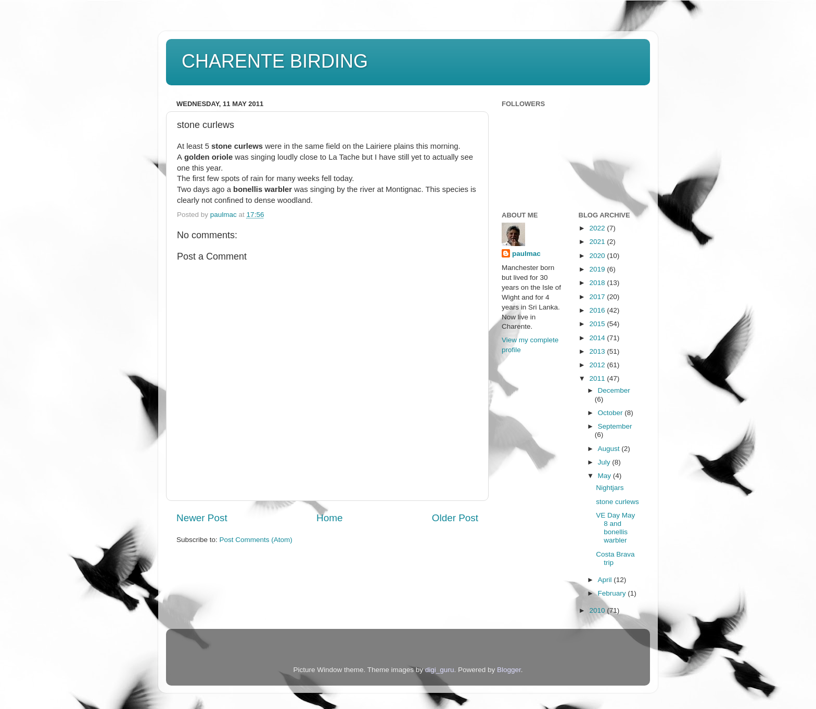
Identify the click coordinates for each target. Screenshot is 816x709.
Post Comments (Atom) (256, 540)
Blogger (509, 670)
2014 (598, 338)
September (615, 426)
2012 (598, 365)
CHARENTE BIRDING (275, 61)
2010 (598, 610)
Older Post (455, 517)
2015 (598, 324)
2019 (598, 269)
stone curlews (617, 502)
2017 (598, 297)
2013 (598, 351)
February (613, 593)
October (611, 413)
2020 (598, 256)
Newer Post (201, 517)
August (610, 449)
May (605, 476)
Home (329, 517)
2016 (598, 310)
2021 (598, 242)
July (605, 462)
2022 (598, 228)
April (606, 580)
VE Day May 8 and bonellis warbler (615, 528)
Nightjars (609, 488)
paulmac (526, 253)
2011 (598, 378)
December (614, 390)
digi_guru (439, 670)
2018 (598, 283)
